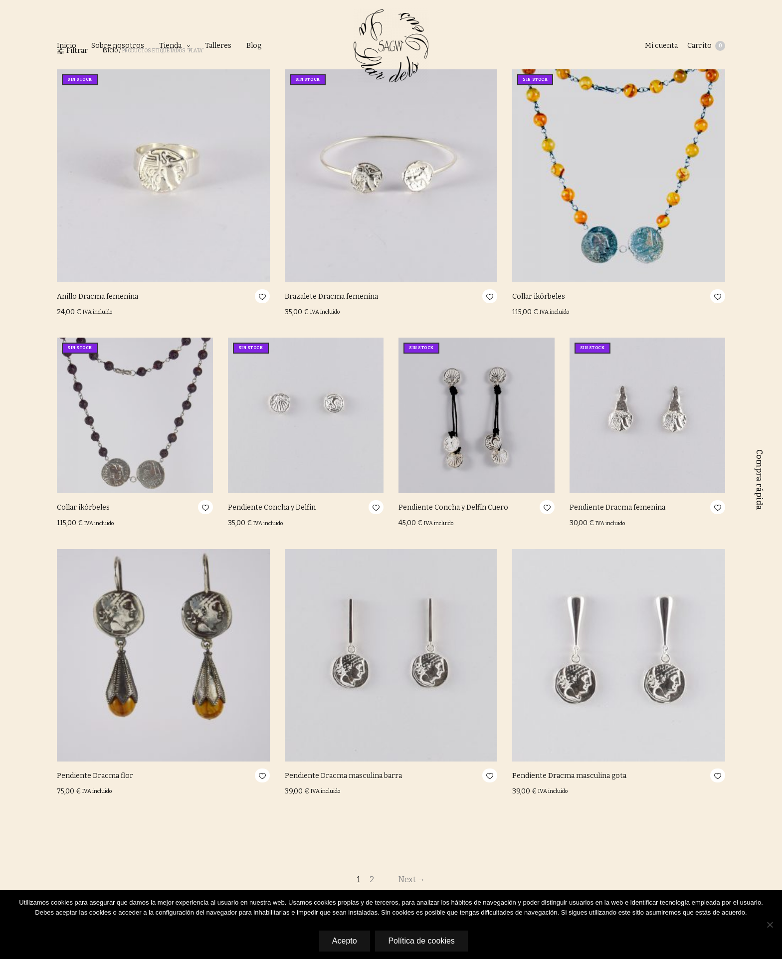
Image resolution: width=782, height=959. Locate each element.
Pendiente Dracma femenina (617, 507)
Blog (253, 45)
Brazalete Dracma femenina (331, 296)
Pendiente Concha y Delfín (272, 507)
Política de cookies (422, 941)
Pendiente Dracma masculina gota (569, 775)
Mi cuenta (660, 45)
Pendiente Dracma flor (95, 775)
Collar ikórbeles (538, 296)
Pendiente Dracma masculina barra (343, 775)
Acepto (344, 941)
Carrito (706, 46)
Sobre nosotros (117, 45)
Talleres (218, 45)
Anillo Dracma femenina (97, 296)
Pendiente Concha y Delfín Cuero (453, 507)
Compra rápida (759, 479)
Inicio (66, 45)
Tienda (170, 45)
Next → (412, 879)
